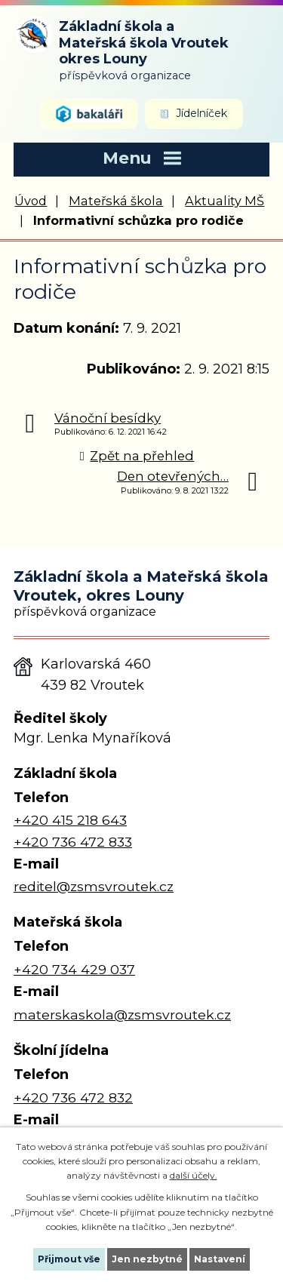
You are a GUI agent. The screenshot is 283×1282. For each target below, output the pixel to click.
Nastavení (219, 1259)
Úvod (30, 200)
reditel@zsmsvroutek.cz (94, 886)
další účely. (193, 1175)
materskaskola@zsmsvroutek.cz (122, 1014)
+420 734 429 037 (74, 969)
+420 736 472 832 (73, 1097)
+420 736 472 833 (73, 842)
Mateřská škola (116, 200)
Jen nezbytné (147, 1259)
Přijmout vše (69, 1259)
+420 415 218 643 (70, 820)
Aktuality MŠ (224, 200)
